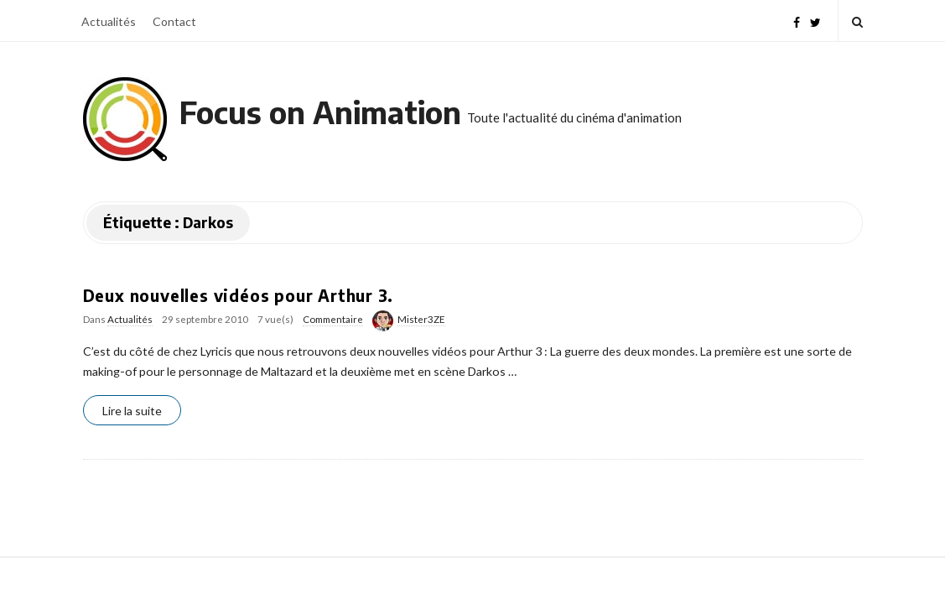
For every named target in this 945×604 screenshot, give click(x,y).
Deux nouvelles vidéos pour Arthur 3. (238, 295)
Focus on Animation (320, 112)
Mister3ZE (421, 319)
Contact (174, 21)
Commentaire (333, 319)
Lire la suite (132, 411)
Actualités (108, 21)
